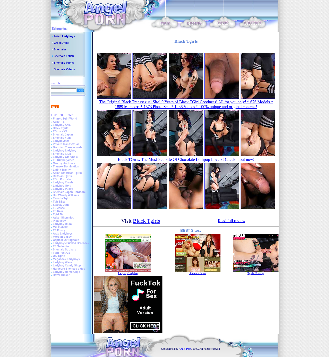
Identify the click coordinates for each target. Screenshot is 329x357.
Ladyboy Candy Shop (67, 265)
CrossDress (61, 42)
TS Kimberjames (63, 160)
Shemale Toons (64, 62)
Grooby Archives (64, 163)
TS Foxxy (59, 230)
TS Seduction (62, 246)
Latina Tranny (62, 169)
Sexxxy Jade (61, 204)
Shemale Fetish (64, 56)
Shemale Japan (63, 134)
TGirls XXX (60, 131)
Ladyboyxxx (61, 141)
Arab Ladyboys (63, 233)
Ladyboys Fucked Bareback (71, 243)
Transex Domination (66, 166)
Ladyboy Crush (63, 182)
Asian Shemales (63, 217)
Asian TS (59, 121)
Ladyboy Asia (62, 125)
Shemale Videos (64, 69)
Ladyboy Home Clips (66, 272)
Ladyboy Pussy (63, 188)
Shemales (60, 49)
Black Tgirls (61, 128)
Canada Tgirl (61, 198)
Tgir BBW (59, 201)
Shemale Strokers (64, 249)
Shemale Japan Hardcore (69, 192)
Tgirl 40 (58, 214)
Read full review (231, 221)
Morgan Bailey (62, 236)
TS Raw (58, 211)
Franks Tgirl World (65, 118)
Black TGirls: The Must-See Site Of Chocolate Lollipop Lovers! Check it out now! (186, 159)
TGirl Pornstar (62, 179)
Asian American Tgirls (67, 173)
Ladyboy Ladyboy (64, 150)
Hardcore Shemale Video (69, 268)
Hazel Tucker (61, 275)
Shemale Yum (62, 137)
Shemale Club (62, 153)
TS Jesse (59, 208)
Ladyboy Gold (62, 185)
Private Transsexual (66, 144)
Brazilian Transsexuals (67, 147)
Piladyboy (59, 220)
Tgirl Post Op (61, 252)
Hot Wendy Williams (66, 195)
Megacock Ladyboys (66, 259)
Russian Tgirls (62, 176)
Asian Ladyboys (64, 36)
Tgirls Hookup (255, 273)
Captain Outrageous (66, 240)
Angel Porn (185, 348)
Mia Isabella (60, 227)
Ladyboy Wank (62, 262)
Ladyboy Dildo (62, 224)
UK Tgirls (59, 256)
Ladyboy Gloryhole (65, 157)
